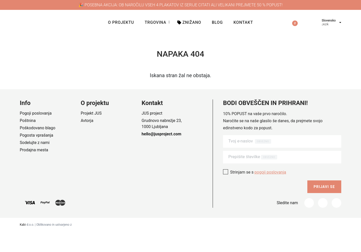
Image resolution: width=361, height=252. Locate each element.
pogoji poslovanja (270, 169)
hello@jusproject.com (161, 134)
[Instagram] (323, 200)
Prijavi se (324, 184)
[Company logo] (61, 22)
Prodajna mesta (34, 150)
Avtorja (87, 120)
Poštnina (28, 120)
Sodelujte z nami (35, 142)
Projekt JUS (91, 113)
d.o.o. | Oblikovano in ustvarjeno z (46, 222)
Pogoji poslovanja (36, 113)
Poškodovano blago (37, 127)
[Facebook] (309, 200)
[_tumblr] (336, 200)
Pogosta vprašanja (36, 135)
